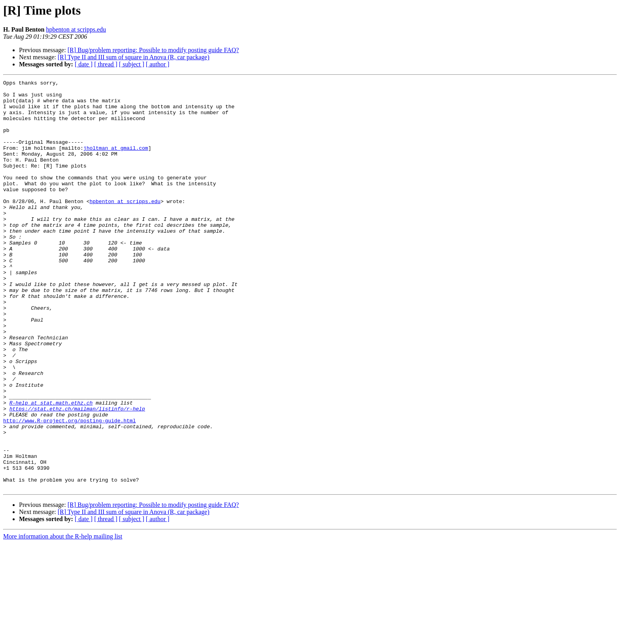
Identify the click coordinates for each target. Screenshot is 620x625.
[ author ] (158, 64)
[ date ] (84, 64)
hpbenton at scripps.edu (76, 29)
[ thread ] (105, 64)
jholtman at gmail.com (115, 162)
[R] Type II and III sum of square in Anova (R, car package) (134, 57)
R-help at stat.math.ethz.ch (51, 467)
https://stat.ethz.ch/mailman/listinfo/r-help (77, 474)
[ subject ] (131, 64)
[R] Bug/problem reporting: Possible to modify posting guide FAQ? (153, 50)
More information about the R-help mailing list (62, 618)
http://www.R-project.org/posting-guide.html (69, 489)
